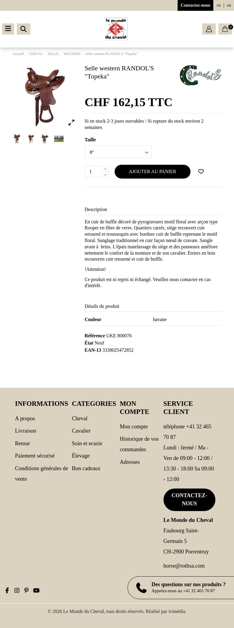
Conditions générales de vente (41, 473)
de (229, 5)
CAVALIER (81, 431)
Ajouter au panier (152, 171)
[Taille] (118, 152)
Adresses (130, 462)
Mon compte (134, 427)
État (89, 342)
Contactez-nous (195, 5)
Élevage (80, 456)
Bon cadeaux (86, 468)
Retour (22, 443)
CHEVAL (79, 418)
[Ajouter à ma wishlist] (201, 171)
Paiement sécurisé (35, 456)
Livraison (25, 431)
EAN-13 (93, 350)
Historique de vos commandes (139, 444)
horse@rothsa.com (184, 566)
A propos (25, 418)
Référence (95, 335)
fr (218, 5)
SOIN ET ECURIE (87, 443)
